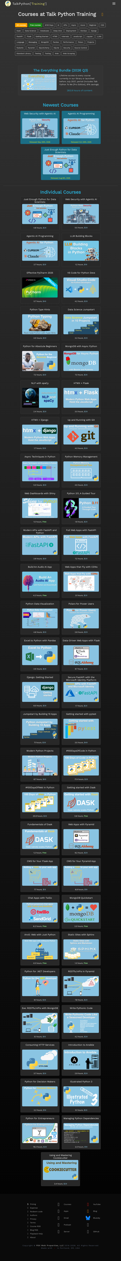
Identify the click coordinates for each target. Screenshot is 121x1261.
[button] (114, 3)
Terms (31, 1223)
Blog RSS (32, 1230)
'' (29, 4)
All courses (21, 25)
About (30, 1237)
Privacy (31, 1219)
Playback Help (34, 1234)
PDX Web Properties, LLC (50, 1246)
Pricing (31, 1204)
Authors (31, 1215)
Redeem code (34, 1211)
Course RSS (33, 1226)
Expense (32, 1208)
